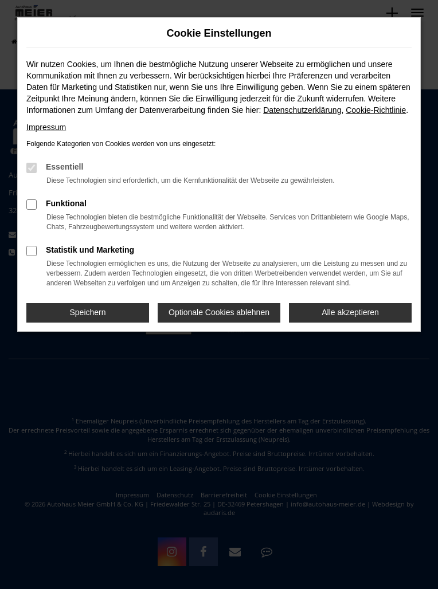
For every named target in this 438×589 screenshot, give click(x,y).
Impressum (46, 127)
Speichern (87, 312)
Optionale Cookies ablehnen (219, 312)
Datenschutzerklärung (302, 110)
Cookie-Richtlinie (376, 110)
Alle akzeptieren (350, 312)
